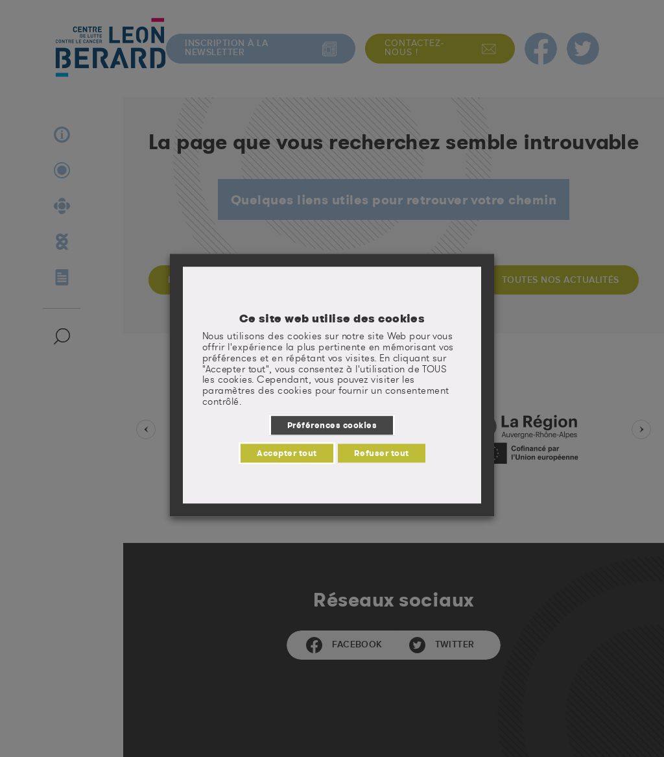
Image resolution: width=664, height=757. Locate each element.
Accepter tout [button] (286, 453)
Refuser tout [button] (381, 453)
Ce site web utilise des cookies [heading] (332, 318)
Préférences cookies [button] (332, 425)
